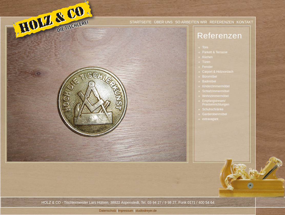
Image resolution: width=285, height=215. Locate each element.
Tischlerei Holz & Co (54, 21)
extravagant (210, 119)
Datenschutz (107, 210)
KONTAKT (245, 22)
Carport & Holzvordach (217, 71)
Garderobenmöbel (214, 114)
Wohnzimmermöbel (215, 96)
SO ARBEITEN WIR (191, 22)
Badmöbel (209, 81)
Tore (205, 47)
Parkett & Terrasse (214, 52)
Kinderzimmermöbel (216, 86)
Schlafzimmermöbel (215, 91)
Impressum (125, 210)
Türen (206, 62)
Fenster (207, 67)
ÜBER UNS (163, 22)
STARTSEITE (140, 22)
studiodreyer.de (146, 210)
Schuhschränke (212, 109)
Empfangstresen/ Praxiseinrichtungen (215, 102)
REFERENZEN (222, 22)
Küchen (207, 57)
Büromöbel (209, 76)
